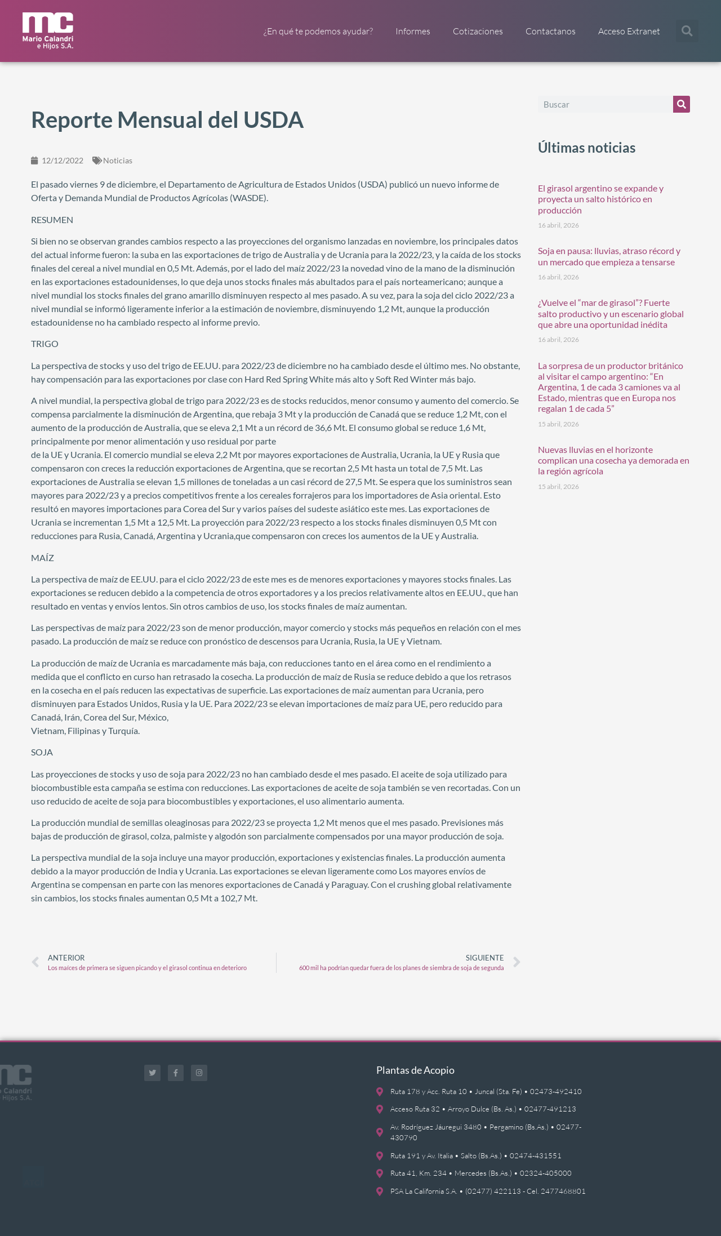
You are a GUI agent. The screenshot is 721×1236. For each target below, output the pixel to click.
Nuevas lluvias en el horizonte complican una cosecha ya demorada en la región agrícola (613, 460)
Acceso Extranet (629, 31)
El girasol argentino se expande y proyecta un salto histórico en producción (601, 199)
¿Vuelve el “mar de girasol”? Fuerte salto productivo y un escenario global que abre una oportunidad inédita (611, 313)
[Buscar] (681, 104)
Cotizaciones (478, 31)
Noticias (117, 160)
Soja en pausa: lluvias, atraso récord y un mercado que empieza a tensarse (609, 255)
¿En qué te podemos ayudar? (318, 31)
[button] (687, 31)
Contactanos (551, 31)
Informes (412, 31)
